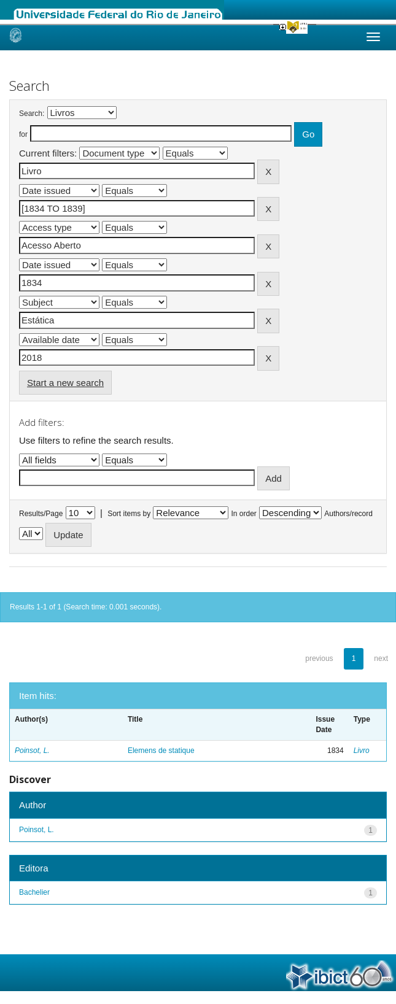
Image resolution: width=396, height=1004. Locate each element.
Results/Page (41, 513)
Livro (362, 750)
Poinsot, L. (32, 750)
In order (244, 513)
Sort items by (128, 513)
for (23, 134)
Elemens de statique (161, 750)
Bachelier (34, 892)
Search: (31, 113)
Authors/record (348, 513)
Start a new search (65, 382)
